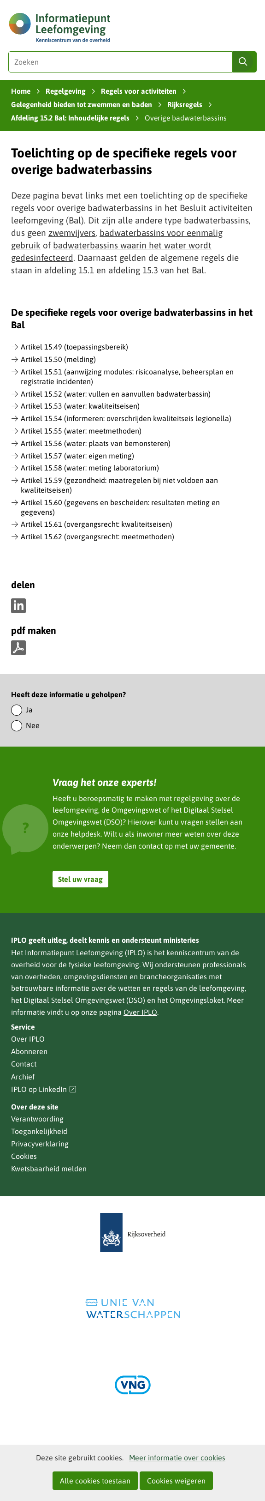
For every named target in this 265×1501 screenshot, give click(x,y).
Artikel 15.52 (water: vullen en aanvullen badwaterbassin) (116, 394)
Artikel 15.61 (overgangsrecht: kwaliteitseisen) (96, 524)
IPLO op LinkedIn (44, 1089)
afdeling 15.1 (69, 270)
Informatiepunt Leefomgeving (74, 952)
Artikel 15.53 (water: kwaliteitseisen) (80, 406)
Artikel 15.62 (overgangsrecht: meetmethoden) (97, 536)
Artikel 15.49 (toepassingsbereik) (74, 347)
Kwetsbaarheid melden (49, 1168)
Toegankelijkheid (39, 1131)
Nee (33, 725)
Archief (23, 1077)
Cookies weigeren (176, 1481)
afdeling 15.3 (133, 270)
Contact (23, 1064)
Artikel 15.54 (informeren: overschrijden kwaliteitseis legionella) (126, 418)
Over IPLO (140, 1012)
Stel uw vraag (80, 879)
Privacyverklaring (40, 1143)
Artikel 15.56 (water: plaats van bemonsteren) (96, 443)
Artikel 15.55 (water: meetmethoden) (81, 431)
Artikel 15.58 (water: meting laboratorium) (90, 468)
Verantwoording (37, 1119)
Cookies (24, 1156)
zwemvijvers (71, 233)
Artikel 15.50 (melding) (58, 359)
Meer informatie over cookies (177, 1457)
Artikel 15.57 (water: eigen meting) (77, 456)
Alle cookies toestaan (95, 1481)
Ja (29, 709)
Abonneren (29, 1051)
